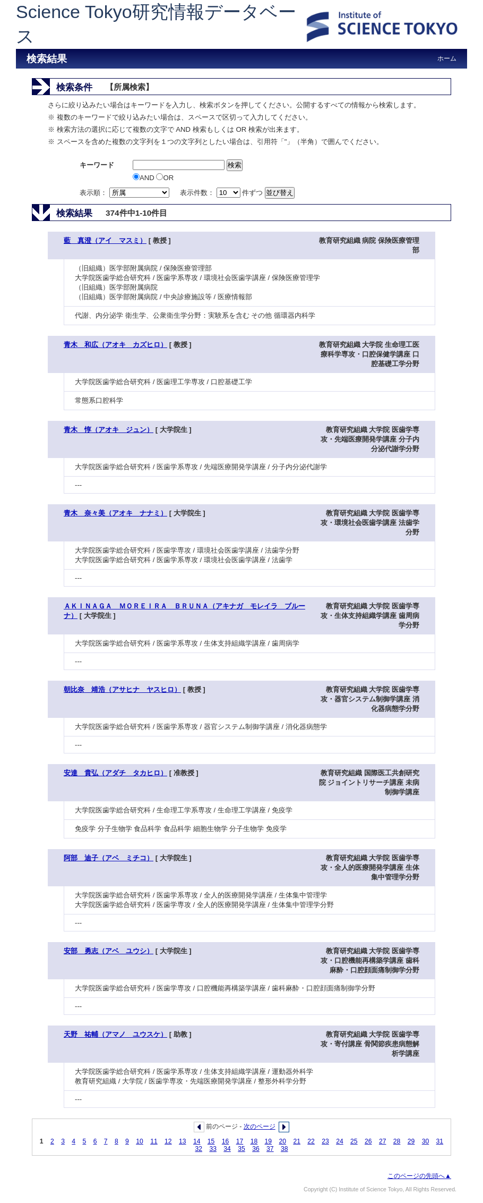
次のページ (259, 1126)
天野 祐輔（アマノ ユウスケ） (115, 1034)
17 (240, 1141)
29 (411, 1141)
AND (144, 178)
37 (270, 1149)
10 (139, 1141)
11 (154, 1141)
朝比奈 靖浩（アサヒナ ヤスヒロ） (122, 689)
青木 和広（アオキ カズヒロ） (115, 345)
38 (284, 1149)
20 (282, 1141)
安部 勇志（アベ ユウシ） (108, 951)
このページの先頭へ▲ (419, 1176)
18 (254, 1141)
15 (211, 1141)
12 (168, 1141)
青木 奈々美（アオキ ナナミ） (115, 513)
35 (241, 1149)
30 (425, 1141)
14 (197, 1141)
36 (256, 1149)
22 (311, 1141)
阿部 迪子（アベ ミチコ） (108, 858)
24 (339, 1141)
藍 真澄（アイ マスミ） (105, 240)
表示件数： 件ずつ (222, 193)
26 (368, 1141)
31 (440, 1141)
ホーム (446, 58)
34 (227, 1149)
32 (198, 1149)
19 (268, 1141)
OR (165, 178)
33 (213, 1149)
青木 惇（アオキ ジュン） (108, 430)
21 (296, 1141)
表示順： (125, 193)
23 (325, 1141)
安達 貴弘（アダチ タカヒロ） (115, 773)
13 (182, 1141)
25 (354, 1141)
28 (397, 1141)
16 (225, 1141)
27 (382, 1141)
